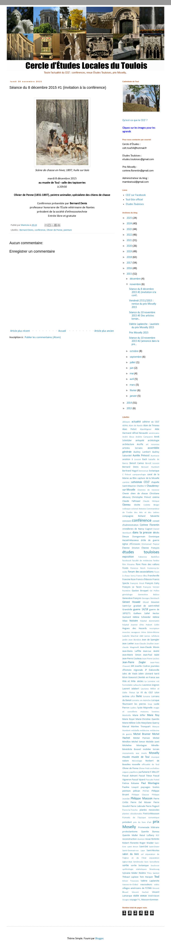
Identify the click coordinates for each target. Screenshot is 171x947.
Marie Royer (128, 719)
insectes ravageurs (131, 632)
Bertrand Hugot (130, 471)
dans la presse (142, 532)
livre (139, 696)
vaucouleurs (146, 884)
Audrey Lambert (141, 452)
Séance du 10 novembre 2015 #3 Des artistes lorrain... (142, 315)
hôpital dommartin (149, 621)
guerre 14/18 (140, 609)
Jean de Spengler (150, 640)
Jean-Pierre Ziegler (134, 662)
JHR (132, 666)
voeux (143, 895)
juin (132, 368)
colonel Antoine (138, 509)
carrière (125, 482)
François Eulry (152, 583)
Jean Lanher (128, 643)
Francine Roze (129, 579)
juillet (133, 362)
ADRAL (125, 425)
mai (132, 373)
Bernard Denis (26, 230)
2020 (130, 246)
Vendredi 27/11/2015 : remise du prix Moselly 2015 (142, 303)
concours (126, 521)
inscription (154, 628)
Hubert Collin (152, 625)
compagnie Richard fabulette (140, 516)
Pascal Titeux (145, 776)
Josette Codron (142, 666)
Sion (146, 862)
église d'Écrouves (131, 544)
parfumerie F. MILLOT (149, 772)
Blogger (99, 938)
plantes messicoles (149, 810)
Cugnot (148, 529)
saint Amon (132, 847)
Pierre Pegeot (152, 806)
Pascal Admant (129, 776)
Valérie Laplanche (150, 881)
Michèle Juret (152, 742)
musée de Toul (141, 757)
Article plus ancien (104, 331)
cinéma (155, 497)
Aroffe (140, 444)
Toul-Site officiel (134, 199)
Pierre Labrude (138, 806)
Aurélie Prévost (141, 455)
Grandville (127, 609)
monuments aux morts (134, 753)
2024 (130, 223)
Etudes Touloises (135, 204)
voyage (133, 900)
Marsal (125, 726)
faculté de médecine (142, 561)
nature (125, 761)
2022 (130, 235)
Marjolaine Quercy (150, 723)
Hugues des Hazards (134, 628)
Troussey (134, 881)
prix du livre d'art (142, 822)
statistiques (141, 869)
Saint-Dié (143, 846)
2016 (130, 268)
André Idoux (128, 437)
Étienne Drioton (130, 548)
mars (133, 385)
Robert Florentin (130, 843)
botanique (154, 471)
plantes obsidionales (132, 814)
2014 (130, 403)
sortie (125, 865)
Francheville (153, 576)
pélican (136, 791)
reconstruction (129, 839)
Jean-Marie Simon (131, 655)
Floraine (131, 564)
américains (154, 433)
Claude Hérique (151, 501)
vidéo (156, 885)
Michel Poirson (141, 738)
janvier (133, 396)
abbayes (126, 422)
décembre (135, 278)
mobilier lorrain (151, 749)
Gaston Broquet (140, 591)
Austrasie (155, 456)
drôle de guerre (150, 540)
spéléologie (127, 869)
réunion (141, 839)
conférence (40, 230)
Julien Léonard (145, 674)
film (124, 564)
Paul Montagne (150, 783)
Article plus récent (20, 331)
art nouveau (152, 444)
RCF (157, 835)
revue (148, 839)
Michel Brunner (142, 734)
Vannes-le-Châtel (130, 885)
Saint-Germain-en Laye (133, 851)
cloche (137, 505)
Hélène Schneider (142, 617)
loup (150, 704)
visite (136, 895)
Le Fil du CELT (145, 692)
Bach (144, 459)
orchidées (154, 768)
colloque (126, 509)
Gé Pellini (154, 591)
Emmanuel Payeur (150, 544)
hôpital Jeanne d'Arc (133, 625)
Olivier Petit (144, 768)
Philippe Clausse (140, 795)
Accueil (62, 331)
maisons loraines (149, 712)
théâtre (142, 873)
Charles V (141, 486)
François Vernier (151, 587)
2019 (130, 251)
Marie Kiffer (139, 715)
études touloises (140, 552)
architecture (128, 444)
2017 (130, 263)
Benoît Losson (152, 463)
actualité (136, 421)
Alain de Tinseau (151, 425)
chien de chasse (139, 493)
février (133, 390)
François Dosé (137, 583)
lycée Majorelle (145, 708)
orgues (125, 772)
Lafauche (137, 685)
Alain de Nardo (136, 425)
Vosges (125, 900)
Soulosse (155, 865)
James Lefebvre (151, 636)
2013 (130, 408)
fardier (156, 561)
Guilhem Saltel (141, 613)
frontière (126, 591)
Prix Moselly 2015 (138, 332)
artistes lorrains (132, 448)
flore (138, 564)
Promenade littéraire (148, 827)
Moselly (154, 753)
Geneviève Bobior (148, 595)
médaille (135, 730)
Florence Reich (137, 568)
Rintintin (155, 839)
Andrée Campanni (144, 437)
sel (142, 854)
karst (156, 674)
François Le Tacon (131, 587)
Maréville (126, 715)
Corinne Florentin (149, 525)
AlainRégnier (145, 429)
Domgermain (138, 536)
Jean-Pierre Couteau (132, 658)
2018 (130, 257)
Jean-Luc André (151, 651)
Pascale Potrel (152, 780)
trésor (125, 881)
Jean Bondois (134, 640)
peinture (68, 230)
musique (155, 757)
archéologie (153, 440)
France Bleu (141, 576)
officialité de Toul (150, 764)
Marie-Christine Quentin (147, 719)
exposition (128, 557)
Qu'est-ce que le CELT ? (135, 120)
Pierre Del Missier (141, 802)
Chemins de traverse (148, 490)
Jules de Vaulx (129, 674)
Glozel (146, 602)
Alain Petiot (129, 429)
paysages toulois (150, 787)
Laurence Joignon (150, 685)
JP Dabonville (152, 670)
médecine (144, 730)
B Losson (136, 459)
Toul (156, 876)
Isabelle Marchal (130, 636)
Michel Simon (138, 742)
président (127, 822)
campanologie (139, 474)
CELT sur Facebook (136, 195)
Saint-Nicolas (153, 850)
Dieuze (125, 536)
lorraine (146, 696)
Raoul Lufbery (147, 835)
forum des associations (141, 571)
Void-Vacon (153, 896)
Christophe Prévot (141, 497)
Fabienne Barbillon (148, 557)
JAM (141, 636)
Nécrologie (137, 761)
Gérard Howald (131, 602)
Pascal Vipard (138, 779)
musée (126, 757)
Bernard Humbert (150, 467)
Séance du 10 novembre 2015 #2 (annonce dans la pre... (144, 341)
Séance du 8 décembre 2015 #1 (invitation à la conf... (142, 292)
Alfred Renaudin (140, 433)
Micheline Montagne (134, 745)
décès (156, 532)
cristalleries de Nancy (133, 529)
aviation (126, 459)
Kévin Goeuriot (129, 677)
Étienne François (150, 548)
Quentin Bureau (150, 831)
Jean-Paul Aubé (151, 655)
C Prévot (126, 474)
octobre (134, 351)
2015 (130, 274)
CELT (147, 482)
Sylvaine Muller (130, 873)
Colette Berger (151, 505)
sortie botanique (140, 865)
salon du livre (130, 854)
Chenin (125, 493)
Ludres (133, 708)
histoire (134, 620)
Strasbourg (154, 869)
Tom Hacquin (146, 877)
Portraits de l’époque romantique (140, 818)
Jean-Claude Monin (149, 647)
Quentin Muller (130, 835)
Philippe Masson (141, 798)
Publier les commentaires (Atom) (43, 337)
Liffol (133, 696)
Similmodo (138, 862)
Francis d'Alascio (144, 579)
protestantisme (129, 831)
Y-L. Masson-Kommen (147, 900)
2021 (130, 240)
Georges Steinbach (150, 598)
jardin (125, 640)
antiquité (139, 440)
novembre (135, 284)
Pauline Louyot (130, 787)
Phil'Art (146, 791)
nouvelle (136, 764)
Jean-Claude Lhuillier (144, 644)
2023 (130, 229)
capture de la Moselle (148, 478)
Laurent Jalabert (130, 689)
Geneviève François (131, 598)
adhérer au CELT (150, 422)
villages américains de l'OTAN (137, 888)
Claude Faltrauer (131, 501)
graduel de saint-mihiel (146, 606)
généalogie (127, 595)
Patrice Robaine (130, 783)
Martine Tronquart (141, 726)
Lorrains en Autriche (141, 700)
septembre (136, 357)
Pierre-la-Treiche (130, 810)
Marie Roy (153, 715)
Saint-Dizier (154, 847)
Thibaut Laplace (130, 877)
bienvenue (143, 471)
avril (132, 379)
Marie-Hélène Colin (131, 723)
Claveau (126, 504)
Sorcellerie (154, 862)
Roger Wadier (147, 843)
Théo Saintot (153, 873)
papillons (133, 772)
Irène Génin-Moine (150, 632)
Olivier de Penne (54, 230)
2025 (130, 218)
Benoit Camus (137, 463)
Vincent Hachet (140, 892)
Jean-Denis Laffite (131, 651)
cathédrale (136, 482)
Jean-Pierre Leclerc (150, 659)
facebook (126, 561)
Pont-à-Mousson (151, 813)
